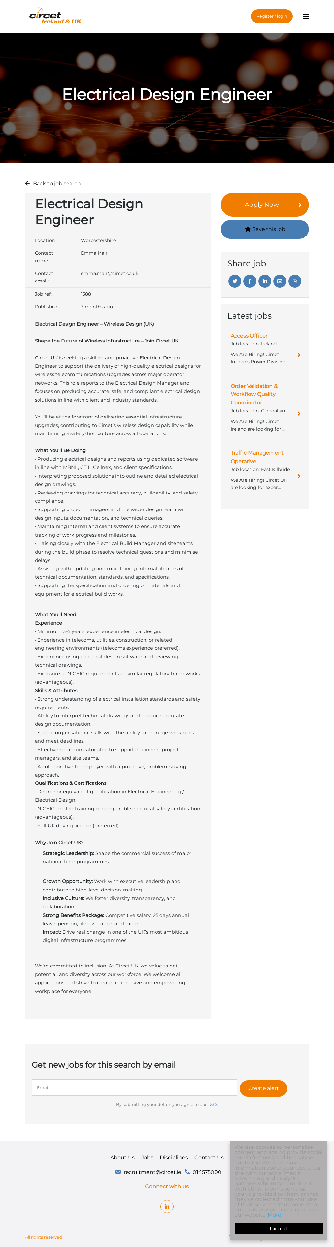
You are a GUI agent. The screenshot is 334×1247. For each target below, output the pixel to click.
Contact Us (209, 1156)
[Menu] (305, 15)
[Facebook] (249, 281)
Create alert (265, 1087)
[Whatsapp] (294, 281)
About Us (122, 1156)
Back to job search (57, 183)
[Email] (279, 281)
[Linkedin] (264, 281)
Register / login (271, 14)
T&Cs (213, 1103)
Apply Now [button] (262, 204)
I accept (279, 1228)
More (274, 1215)
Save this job (265, 229)
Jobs (147, 1156)
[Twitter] (234, 281)
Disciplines (174, 1156)
